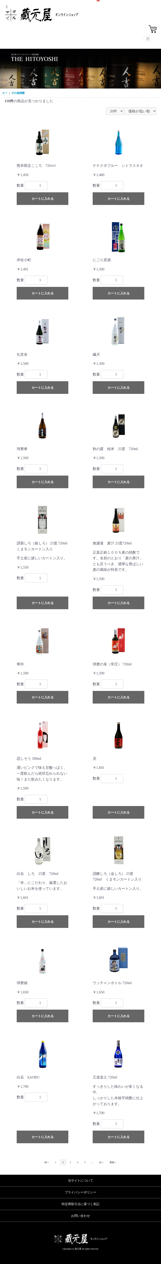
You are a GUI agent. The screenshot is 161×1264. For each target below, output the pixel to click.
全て (5, 93)
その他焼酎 (18, 93)
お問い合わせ (80, 1216)
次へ (101, 1162)
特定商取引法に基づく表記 (80, 1204)
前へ (46, 1162)
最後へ (113, 1162)
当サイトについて (80, 1180)
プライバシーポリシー (80, 1192)
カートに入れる (43, 198)
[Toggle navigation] (148, 39)
